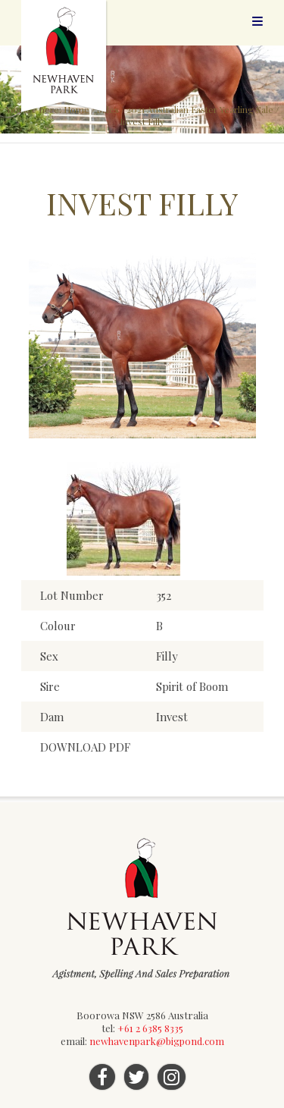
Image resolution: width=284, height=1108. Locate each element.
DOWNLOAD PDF (85, 747)
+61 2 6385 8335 (150, 1028)
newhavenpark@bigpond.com (156, 1040)
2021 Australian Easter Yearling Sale (199, 109)
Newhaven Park (64, 57)
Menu (257, 21)
